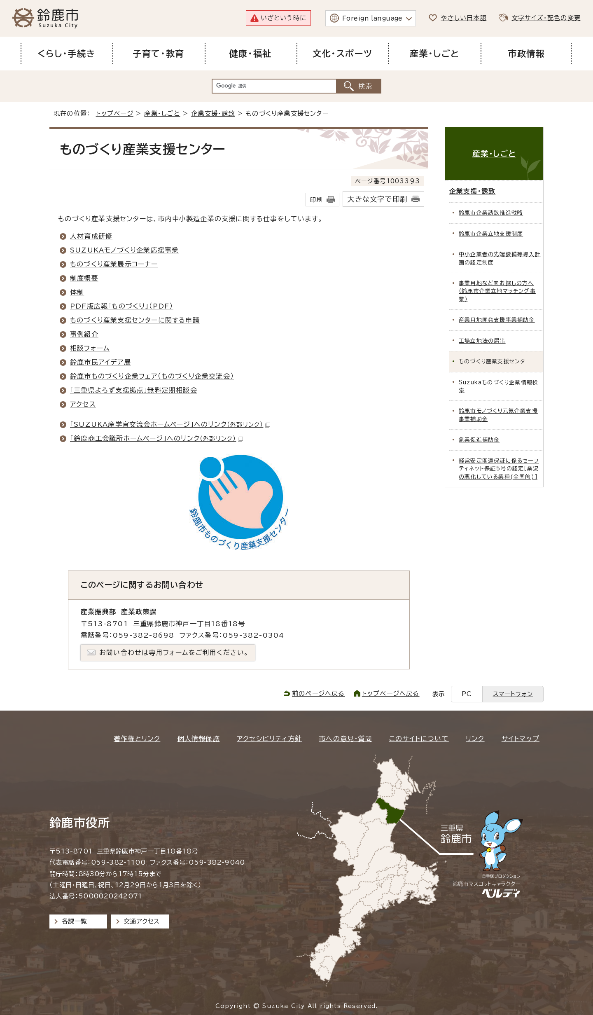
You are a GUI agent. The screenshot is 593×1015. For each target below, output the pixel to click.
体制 (77, 292)
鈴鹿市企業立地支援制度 (491, 233)
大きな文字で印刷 (377, 199)
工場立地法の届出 (482, 341)
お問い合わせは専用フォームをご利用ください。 (174, 652)
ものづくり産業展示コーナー (114, 264)
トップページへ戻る (391, 693)
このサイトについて (419, 738)
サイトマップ (520, 738)
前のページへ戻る (318, 693)
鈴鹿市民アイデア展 (100, 362)
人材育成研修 (91, 236)
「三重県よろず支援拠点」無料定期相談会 (133, 390)
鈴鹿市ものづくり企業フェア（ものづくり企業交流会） (152, 376)
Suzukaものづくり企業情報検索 (498, 386)
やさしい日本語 (463, 18)
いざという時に (283, 18)
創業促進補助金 (479, 439)
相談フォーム (90, 348)
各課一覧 (74, 921)
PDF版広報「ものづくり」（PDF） (121, 306)
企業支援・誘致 (213, 113)
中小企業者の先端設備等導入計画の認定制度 (500, 258)
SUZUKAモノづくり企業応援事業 (124, 250)
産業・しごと (162, 113)
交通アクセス (141, 921)
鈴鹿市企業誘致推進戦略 (491, 212)
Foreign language (372, 18)
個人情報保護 (198, 738)
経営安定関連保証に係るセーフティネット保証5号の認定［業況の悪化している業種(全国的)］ (499, 468)
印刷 (316, 199)
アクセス (83, 404)
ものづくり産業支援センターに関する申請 (135, 320)
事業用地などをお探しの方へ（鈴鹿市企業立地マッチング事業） (497, 291)
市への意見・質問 (345, 738)
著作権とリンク (137, 738)
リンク (475, 738)
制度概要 (84, 278)
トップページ (114, 113)
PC (467, 694)
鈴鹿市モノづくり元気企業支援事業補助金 (498, 414)
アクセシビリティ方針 (269, 738)
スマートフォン (513, 694)
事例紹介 (84, 334)
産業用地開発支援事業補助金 (497, 320)
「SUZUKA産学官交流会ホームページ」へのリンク (170, 424)
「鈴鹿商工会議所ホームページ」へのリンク (156, 438)
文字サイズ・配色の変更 (546, 18)
